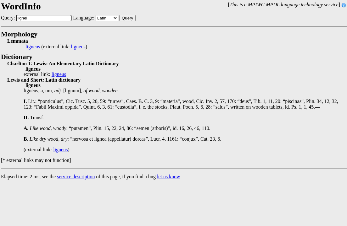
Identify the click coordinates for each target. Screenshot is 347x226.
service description (76, 176)
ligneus (32, 46)
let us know (168, 176)
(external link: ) (56, 46)
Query (127, 18)
